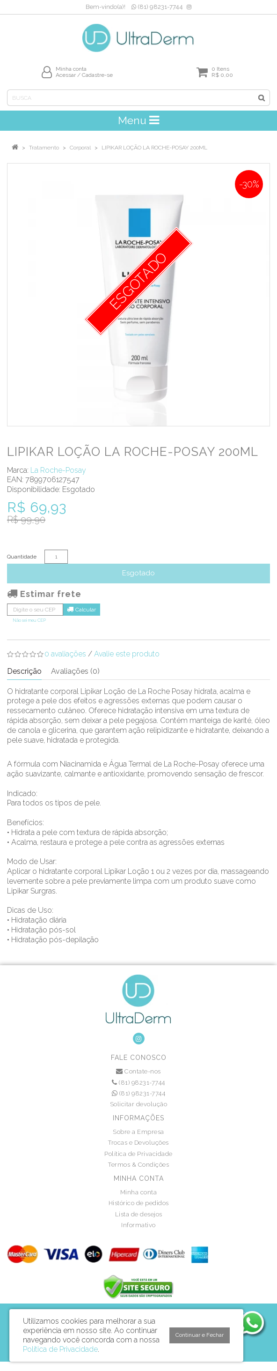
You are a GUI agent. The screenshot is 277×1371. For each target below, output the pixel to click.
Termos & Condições (138, 1164)
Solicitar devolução (139, 1104)
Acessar (66, 75)
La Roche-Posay (58, 470)
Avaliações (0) (75, 671)
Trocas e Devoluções (138, 1142)
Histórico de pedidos (139, 1203)
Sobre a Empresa (138, 1131)
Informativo (138, 1225)
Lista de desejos (138, 1214)
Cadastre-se (97, 75)
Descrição (24, 671)
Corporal (80, 147)
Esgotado (138, 573)
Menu (138, 120)
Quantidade (21, 556)
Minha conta (138, 1192)
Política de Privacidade (138, 1153)
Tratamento (44, 147)
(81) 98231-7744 (157, 6)
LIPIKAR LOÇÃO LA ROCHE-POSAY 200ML (154, 147)
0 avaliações (65, 653)
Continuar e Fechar (199, 1335)
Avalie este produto (127, 653)
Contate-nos (138, 1071)
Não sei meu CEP (29, 620)
